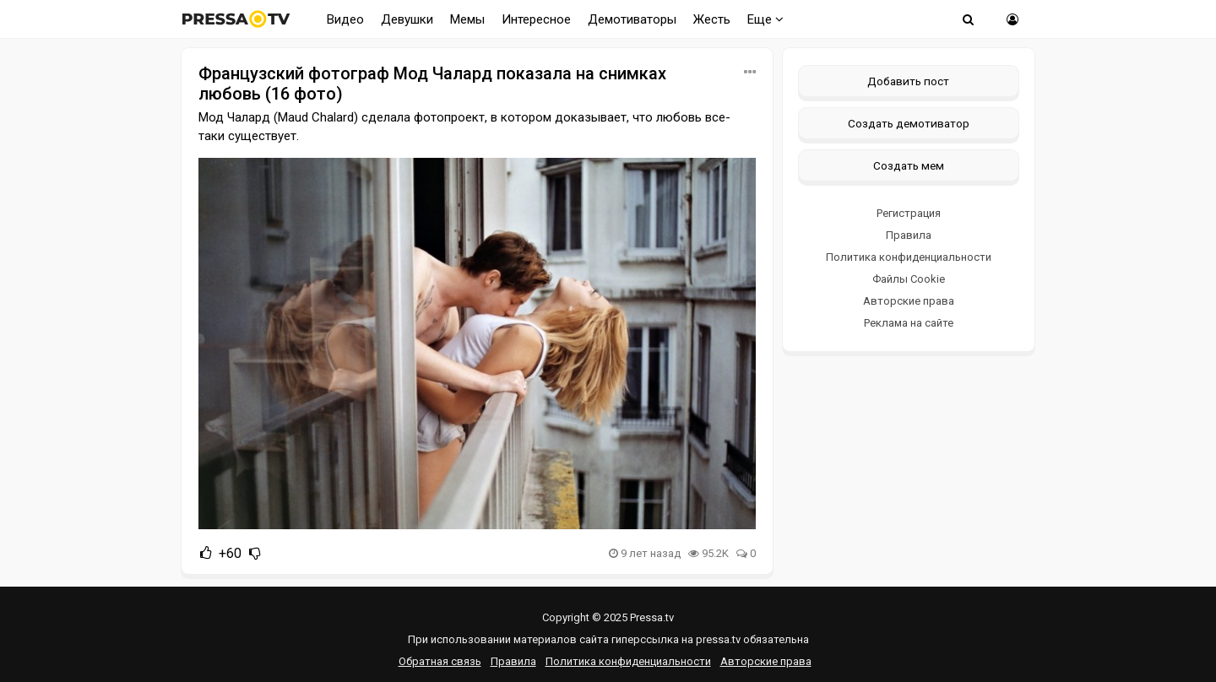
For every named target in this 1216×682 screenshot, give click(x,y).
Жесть (711, 19)
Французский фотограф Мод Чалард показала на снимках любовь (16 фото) (432, 83)
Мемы (467, 19)
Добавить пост (908, 81)
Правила (908, 235)
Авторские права (908, 301)
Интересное (536, 19)
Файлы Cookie (908, 279)
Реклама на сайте (908, 323)
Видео (345, 19)
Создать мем (908, 165)
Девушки (407, 19)
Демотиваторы (632, 19)
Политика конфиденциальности (908, 257)
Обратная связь (440, 661)
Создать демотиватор (908, 123)
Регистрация (909, 213)
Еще (765, 19)
